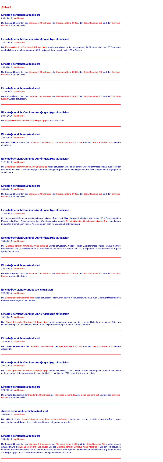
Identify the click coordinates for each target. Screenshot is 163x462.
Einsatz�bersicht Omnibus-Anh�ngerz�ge (26, 47)
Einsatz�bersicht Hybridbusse (19, 298)
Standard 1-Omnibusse (40, 23)
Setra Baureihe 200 (92, 23)
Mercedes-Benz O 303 (67, 23)
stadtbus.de (19, 18)
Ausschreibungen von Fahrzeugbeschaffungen (45, 419)
